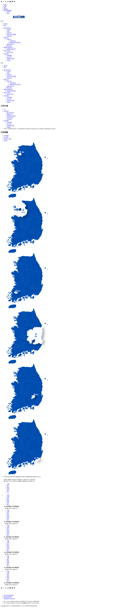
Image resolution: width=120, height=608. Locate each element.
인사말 (8, 29)
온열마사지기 (10, 44)
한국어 (8, 11)
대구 (8, 490)
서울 (8, 484)
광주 (8, 487)
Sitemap (6, 8)
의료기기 (9, 39)
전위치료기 (13, 41)
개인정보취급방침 (8, 595)
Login (5, 6)
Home (5, 4)
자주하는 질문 (10, 58)
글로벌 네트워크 (8, 47)
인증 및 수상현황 (11, 34)
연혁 (8, 31)
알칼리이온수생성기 (15, 42)
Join (5, 7)
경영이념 (9, 32)
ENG (8, 13)
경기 (8, 485)
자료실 (8, 60)
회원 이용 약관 (8, 597)
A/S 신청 (9, 57)
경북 (8, 488)
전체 (8, 495)
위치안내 (9, 36)
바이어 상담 (7, 50)
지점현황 (9, 55)
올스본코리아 (7, 28)
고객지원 (6, 53)
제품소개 (6, 37)
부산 (8, 492)
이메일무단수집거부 (9, 598)
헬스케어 (9, 45)
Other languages (8, 10)
